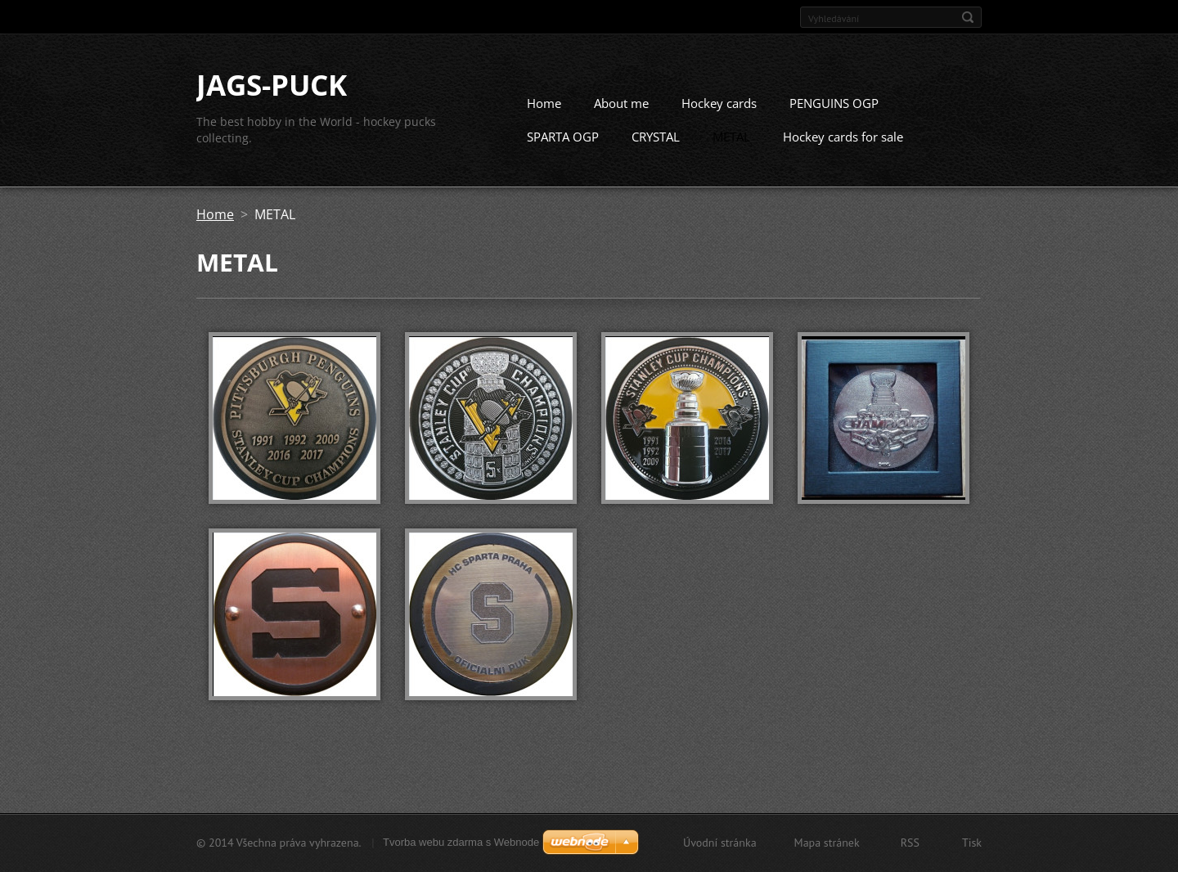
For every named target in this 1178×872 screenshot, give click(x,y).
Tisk (972, 842)
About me (621, 103)
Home (544, 103)
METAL (731, 136)
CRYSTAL (656, 136)
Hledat (968, 17)
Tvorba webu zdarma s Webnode (461, 842)
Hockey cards (719, 103)
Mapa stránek (827, 842)
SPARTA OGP (563, 136)
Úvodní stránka (720, 842)
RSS (910, 842)
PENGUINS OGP (834, 103)
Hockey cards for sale (843, 136)
